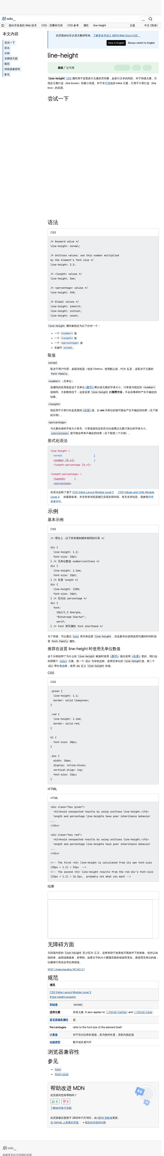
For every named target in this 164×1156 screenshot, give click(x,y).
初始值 (54, 1004)
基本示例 (56, 519)
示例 (7, 53)
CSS (68, 78)
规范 (7, 63)
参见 (7, 74)
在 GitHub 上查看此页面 (64, 1122)
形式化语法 (58, 440)
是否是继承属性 (59, 1019)
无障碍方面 (11, 58)
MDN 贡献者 (104, 1117)
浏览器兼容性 (12, 69)
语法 (7, 47)
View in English (116, 42)
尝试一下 (9, 42)
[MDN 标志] (9, 1148)
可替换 (109, 83)
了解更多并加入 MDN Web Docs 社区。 (116, 35)
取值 (52, 355)
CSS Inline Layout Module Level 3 (93, 492)
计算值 (54, 1034)
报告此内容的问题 (95, 1122)
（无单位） (61, 381)
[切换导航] (158, 19)
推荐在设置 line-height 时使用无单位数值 (84, 648)
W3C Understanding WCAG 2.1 (66, 969)
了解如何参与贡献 (61, 1107)
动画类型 (55, 1042)
